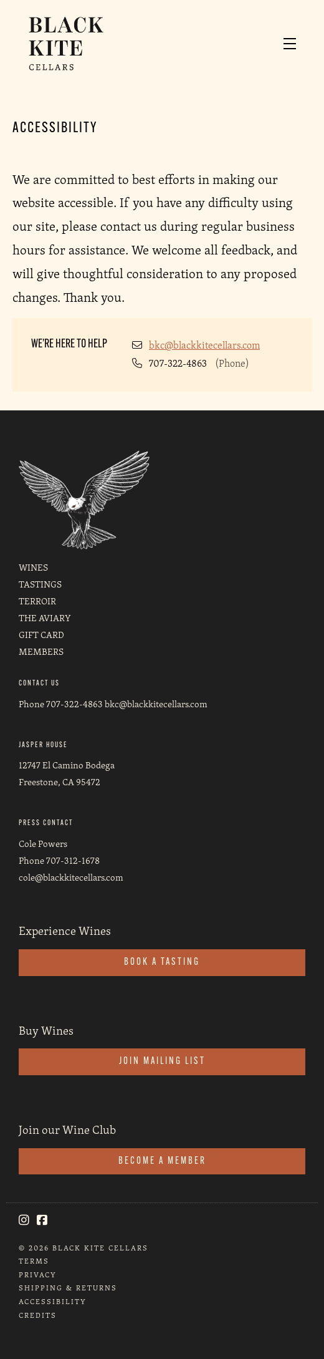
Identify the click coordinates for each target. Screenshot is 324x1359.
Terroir (37, 600)
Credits (38, 1315)
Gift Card (41, 634)
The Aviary (45, 617)
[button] (293, 43)
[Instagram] (24, 1220)
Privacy (38, 1274)
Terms (34, 1260)
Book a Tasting (162, 962)
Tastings (40, 584)
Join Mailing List (162, 1061)
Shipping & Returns (68, 1287)
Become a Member (162, 1161)
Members (41, 651)
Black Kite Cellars (77, 44)
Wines (33, 567)
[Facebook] (42, 1220)
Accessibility (53, 1301)
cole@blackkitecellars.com (71, 877)
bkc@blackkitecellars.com (204, 345)
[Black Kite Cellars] (84, 498)
